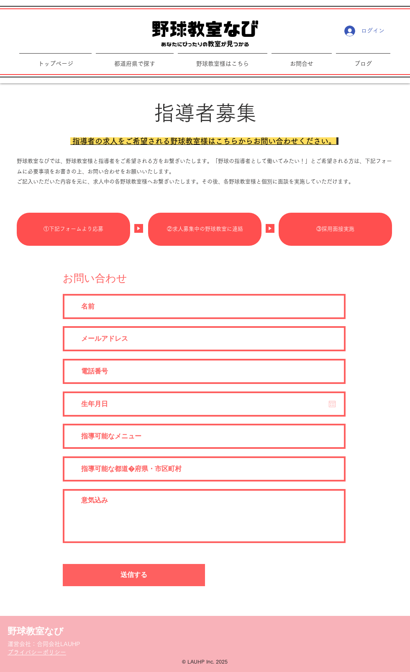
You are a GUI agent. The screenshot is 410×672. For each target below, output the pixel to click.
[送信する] (134, 575)
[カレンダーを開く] (332, 404)
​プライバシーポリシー (37, 652)
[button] (222, 60)
